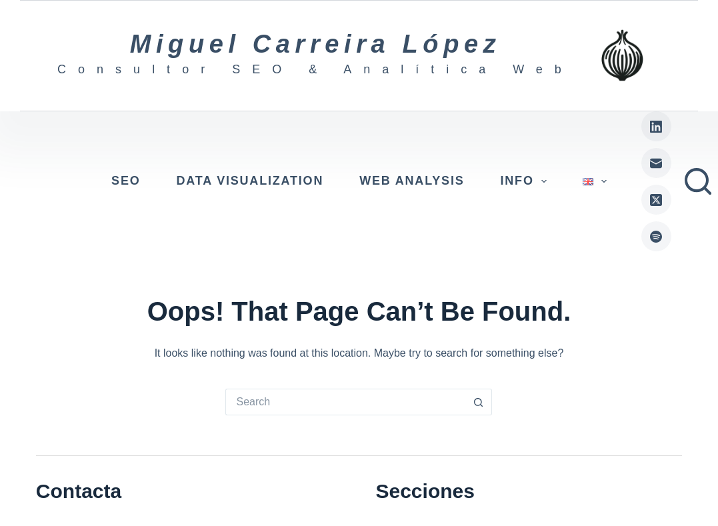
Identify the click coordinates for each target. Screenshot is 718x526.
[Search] (698, 181)
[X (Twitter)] (656, 200)
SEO (125, 180)
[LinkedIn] (656, 126)
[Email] (656, 163)
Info (527, 181)
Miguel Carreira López (315, 44)
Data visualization (250, 180)
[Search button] (478, 402)
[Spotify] (656, 236)
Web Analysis (411, 180)
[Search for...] (345, 402)
